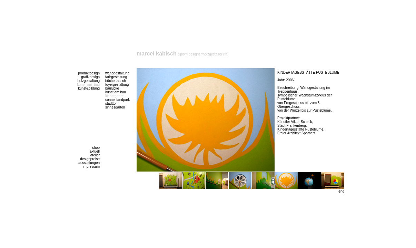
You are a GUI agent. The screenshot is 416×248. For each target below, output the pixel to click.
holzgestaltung (89, 81)
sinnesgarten (115, 107)
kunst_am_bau (88, 84)
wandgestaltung (117, 73)
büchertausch (115, 81)
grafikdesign (90, 77)
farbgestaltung (116, 77)
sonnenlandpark (117, 100)
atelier (95, 155)
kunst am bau (115, 92)
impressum (91, 166)
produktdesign (89, 73)
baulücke (112, 88)
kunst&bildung (89, 88)
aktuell (95, 151)
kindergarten (115, 96)
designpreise (90, 159)
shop (96, 147)
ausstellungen (89, 163)
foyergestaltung (117, 84)
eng (341, 191)
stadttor (111, 103)
